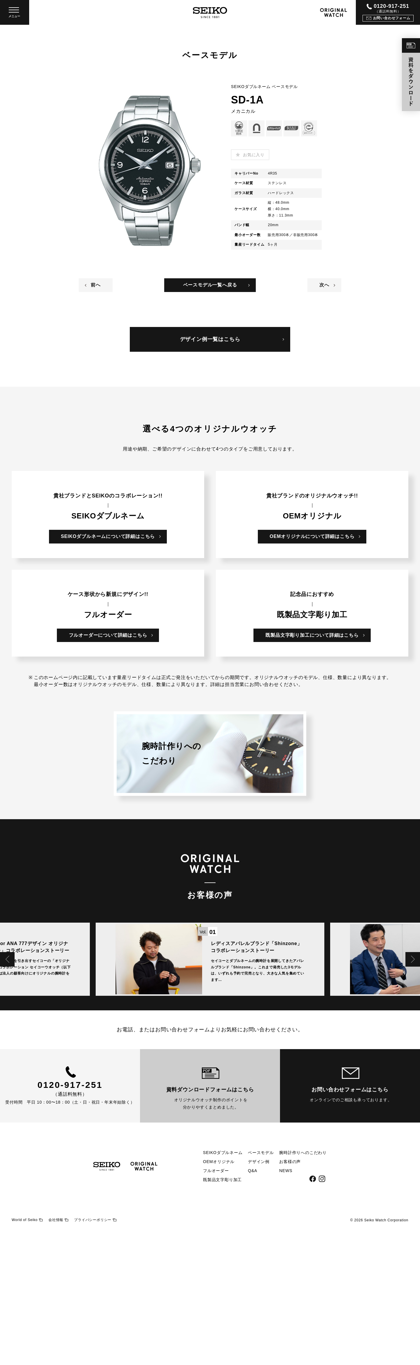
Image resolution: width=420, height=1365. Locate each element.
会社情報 (58, 1354)
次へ (324, 284)
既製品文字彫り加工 (222, 1315)
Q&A (252, 1306)
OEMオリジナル (219, 1296)
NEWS (285, 1306)
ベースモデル (261, 1287)
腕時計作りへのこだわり (303, 1287)
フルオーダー (216, 1306)
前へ (96, 284)
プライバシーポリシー (95, 1354)
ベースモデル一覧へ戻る (210, 284)
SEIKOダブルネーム (223, 1287)
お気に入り (254, 154)
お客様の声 (290, 1296)
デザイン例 (259, 1296)
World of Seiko (27, 1354)
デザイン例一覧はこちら (210, 339)
